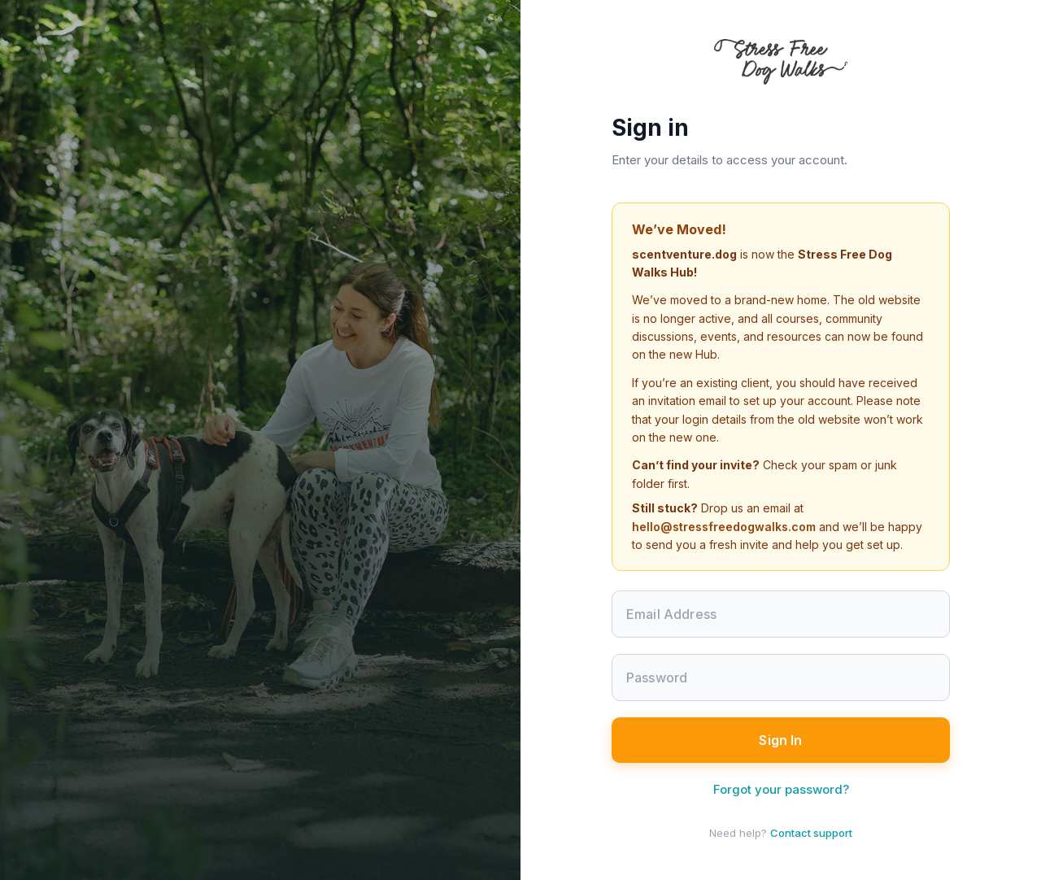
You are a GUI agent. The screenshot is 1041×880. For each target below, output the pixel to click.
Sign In (780, 740)
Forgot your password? (781, 789)
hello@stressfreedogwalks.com (724, 527)
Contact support (811, 832)
